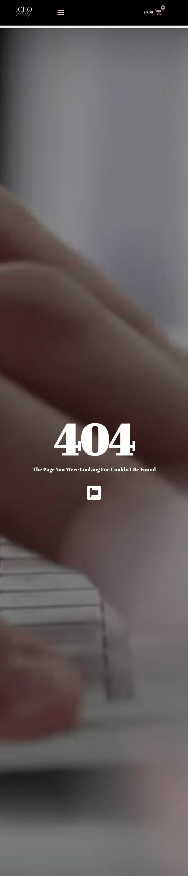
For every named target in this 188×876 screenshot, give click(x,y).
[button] (61, 12)
